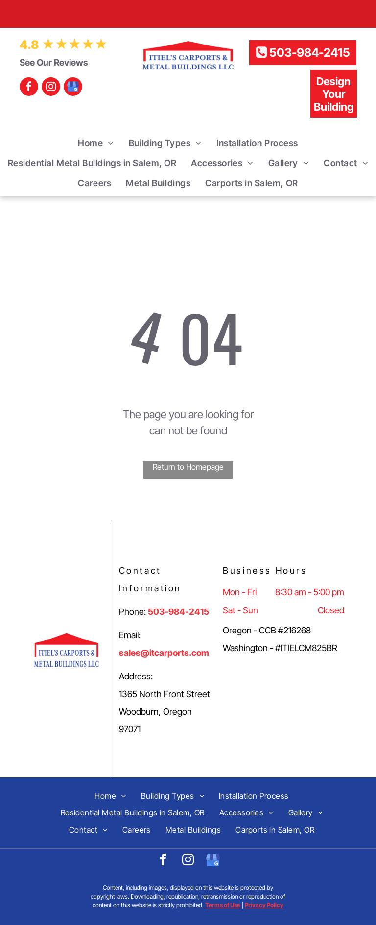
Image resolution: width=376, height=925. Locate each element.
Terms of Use (222, 905)
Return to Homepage (188, 467)
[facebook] (29, 87)
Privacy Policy (264, 905)
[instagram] (51, 87)
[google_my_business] (73, 87)
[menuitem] (95, 143)
